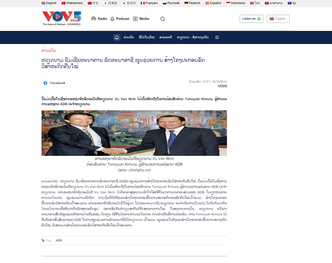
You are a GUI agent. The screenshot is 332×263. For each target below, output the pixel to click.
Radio (99, 18)
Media (141, 18)
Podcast (120, 19)
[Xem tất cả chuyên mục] (217, 37)
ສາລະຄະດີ (165, 37)
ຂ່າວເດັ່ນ (129, 37)
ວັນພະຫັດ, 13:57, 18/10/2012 (208, 81)
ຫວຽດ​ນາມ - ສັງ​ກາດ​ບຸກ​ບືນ (193, 37)
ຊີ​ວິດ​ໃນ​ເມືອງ (146, 37)
